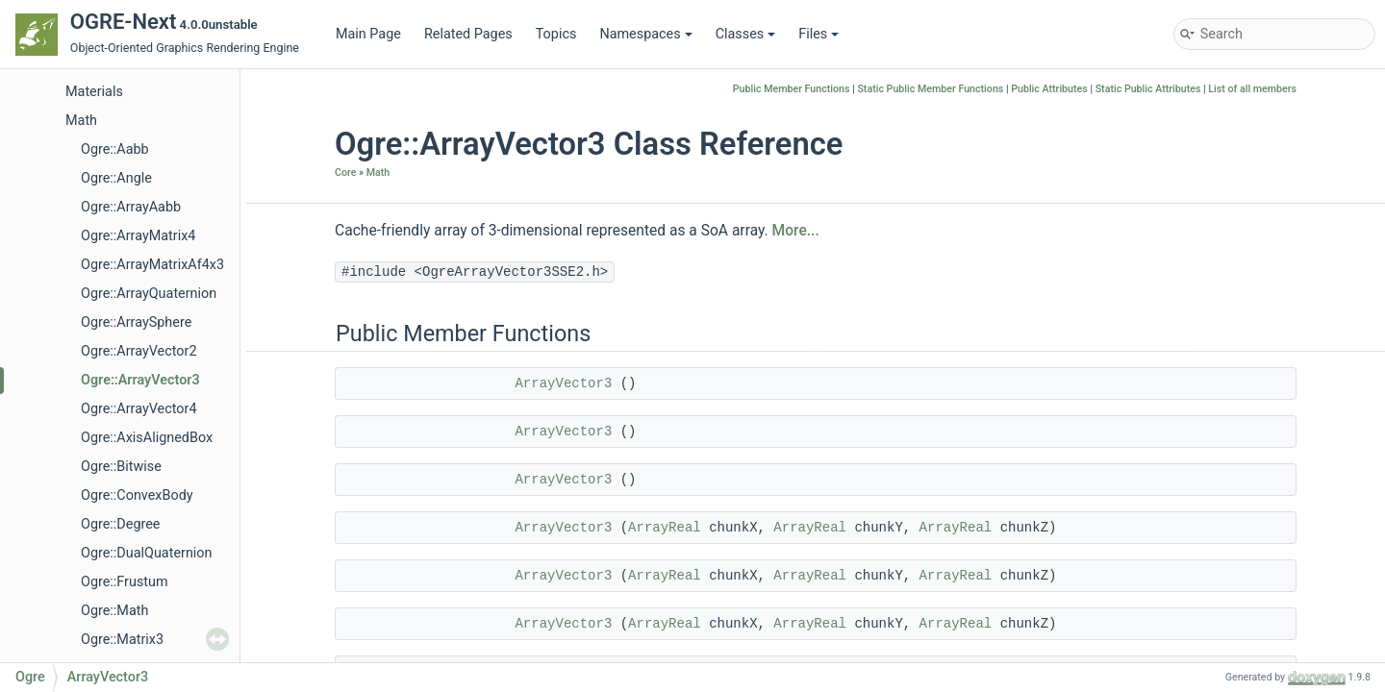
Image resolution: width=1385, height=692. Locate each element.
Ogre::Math (114, 611)
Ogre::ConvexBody (137, 495)
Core (345, 172)
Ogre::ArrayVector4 (138, 409)
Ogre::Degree (121, 524)
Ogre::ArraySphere (136, 322)
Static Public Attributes (1148, 89)
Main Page (368, 34)
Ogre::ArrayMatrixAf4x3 (152, 265)
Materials (94, 92)
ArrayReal (664, 527)
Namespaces (645, 34)
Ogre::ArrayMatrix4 (138, 236)
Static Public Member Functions (930, 89)
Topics (556, 34)
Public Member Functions (791, 89)
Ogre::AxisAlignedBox (147, 438)
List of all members (1252, 89)
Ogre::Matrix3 (122, 639)
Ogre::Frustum (124, 582)
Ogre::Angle (116, 178)
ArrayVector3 (563, 383)
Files (818, 34)
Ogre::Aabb (115, 149)
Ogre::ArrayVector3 (140, 380)
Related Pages (468, 34)
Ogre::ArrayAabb (131, 207)
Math (81, 120)
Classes (746, 34)
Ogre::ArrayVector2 (138, 351)
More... (795, 230)
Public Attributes (1049, 89)
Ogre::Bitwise (121, 466)
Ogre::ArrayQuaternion (148, 293)
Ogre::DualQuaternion (147, 553)
